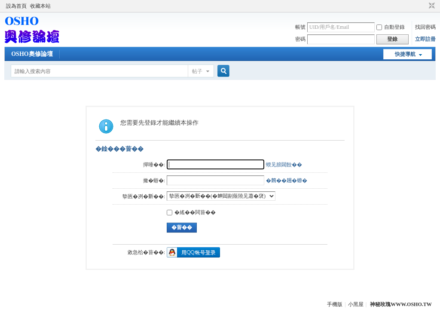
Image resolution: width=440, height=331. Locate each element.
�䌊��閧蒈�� (191, 212)
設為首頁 (16, 6)
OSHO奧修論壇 (31, 54)
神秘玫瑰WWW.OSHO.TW (401, 304)
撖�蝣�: (154, 181)
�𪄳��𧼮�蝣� (286, 181)
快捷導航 (405, 54)
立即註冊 (425, 39)
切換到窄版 (431, 6)
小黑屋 (356, 304)
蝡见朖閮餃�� (284, 165)
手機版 (334, 304)
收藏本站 (40, 6)
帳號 (300, 27)
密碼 (300, 39)
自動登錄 (390, 27)
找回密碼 (425, 27)
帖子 (197, 71)
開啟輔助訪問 (424, 6)
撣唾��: (154, 165)
